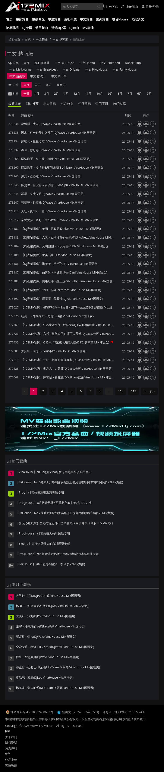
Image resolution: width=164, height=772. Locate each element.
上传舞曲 (129, 6)
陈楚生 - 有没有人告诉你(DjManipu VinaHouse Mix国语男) (60, 185)
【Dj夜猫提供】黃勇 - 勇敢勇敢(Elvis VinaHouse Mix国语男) (61, 229)
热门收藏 (119, 103)
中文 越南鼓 (60, 39)
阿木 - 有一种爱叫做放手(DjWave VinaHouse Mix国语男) (58, 132)
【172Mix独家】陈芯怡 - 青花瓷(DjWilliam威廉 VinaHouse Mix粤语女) (68, 377)
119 (133, 391)
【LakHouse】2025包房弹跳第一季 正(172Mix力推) (50, 564)
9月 (110, 93)
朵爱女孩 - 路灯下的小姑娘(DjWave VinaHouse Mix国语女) (60, 220)
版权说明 (11, 742)
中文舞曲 (86, 19)
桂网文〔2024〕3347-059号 (81, 712)
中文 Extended (110, 63)
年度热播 (84, 103)
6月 (139, 93)
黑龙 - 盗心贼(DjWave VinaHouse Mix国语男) (51, 176)
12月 (77, 93)
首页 (9, 19)
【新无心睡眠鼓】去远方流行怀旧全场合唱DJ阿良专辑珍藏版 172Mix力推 (64, 523)
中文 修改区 (38, 76)
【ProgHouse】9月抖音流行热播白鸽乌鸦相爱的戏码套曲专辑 (57, 554)
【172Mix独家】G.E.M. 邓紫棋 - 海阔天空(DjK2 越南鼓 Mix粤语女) (65, 342)
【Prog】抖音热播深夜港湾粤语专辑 (40, 492)
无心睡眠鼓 (42, 63)
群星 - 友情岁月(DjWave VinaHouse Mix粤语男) (52, 194)
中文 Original (71, 69)
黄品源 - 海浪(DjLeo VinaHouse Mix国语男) (44, 677)
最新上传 (14, 103)
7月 (129, 93)
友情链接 (11, 765)
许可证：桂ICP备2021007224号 (123, 712)
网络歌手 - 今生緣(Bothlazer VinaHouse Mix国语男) (55, 159)
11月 (88, 93)
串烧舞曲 (54, 19)
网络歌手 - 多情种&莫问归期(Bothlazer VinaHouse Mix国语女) (62, 167)
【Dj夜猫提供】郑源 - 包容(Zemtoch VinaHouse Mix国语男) (61, 290)
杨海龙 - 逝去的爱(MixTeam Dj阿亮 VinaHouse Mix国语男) (55, 688)
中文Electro (87, 63)
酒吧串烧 (70, 19)
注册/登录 (150, 6)
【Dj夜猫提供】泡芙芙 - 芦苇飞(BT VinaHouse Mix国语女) (59, 264)
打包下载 (110, 6)
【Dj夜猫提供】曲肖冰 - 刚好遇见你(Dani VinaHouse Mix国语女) (64, 272)
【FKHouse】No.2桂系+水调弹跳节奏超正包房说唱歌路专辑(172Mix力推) (65, 513)
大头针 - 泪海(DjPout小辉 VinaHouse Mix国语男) (53, 351)
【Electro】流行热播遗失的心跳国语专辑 (43, 544)
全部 (26, 63)
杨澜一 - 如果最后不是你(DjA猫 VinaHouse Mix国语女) (57, 316)
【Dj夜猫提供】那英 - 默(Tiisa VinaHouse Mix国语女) (56, 255)
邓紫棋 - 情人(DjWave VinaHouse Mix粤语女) (51, 124)
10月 (100, 93)
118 (120, 391)
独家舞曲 (22, 19)
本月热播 (67, 103)
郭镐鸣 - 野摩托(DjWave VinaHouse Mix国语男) (52, 202)
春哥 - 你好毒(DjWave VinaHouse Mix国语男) (51, 150)
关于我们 (11, 737)
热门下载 (101, 103)
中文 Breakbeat (47, 69)
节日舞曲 (41, 28)
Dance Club (133, 63)
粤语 (49, 85)
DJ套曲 (74, 28)
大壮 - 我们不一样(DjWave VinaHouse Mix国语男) (54, 211)
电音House (120, 19)
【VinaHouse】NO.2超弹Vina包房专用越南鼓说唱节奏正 (54, 472)
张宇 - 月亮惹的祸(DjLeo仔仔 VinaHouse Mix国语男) (50, 626)
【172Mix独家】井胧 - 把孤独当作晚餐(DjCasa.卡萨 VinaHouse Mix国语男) (71, 360)
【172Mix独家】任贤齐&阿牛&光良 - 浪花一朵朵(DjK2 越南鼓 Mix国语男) (70, 307)
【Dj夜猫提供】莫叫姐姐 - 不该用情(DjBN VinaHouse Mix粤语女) (64, 246)
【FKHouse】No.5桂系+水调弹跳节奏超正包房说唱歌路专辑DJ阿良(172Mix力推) (69, 482)
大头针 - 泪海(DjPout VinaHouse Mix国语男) (45, 616)
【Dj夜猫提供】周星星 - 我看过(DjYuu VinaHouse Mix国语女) (62, 299)
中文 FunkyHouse (124, 69)
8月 (120, 93)
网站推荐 (32, 103)
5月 (149, 93)
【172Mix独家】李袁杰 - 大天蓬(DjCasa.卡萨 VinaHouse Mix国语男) (66, 368)
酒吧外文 (138, 19)
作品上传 (11, 760)
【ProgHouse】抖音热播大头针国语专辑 (43, 533)
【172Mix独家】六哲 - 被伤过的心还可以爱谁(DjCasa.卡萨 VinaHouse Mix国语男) (75, 334)
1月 (66, 93)
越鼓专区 (38, 19)
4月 (37, 93)
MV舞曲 (88, 28)
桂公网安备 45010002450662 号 (32, 712)
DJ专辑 (27, 28)
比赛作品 (12, 28)
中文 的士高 (59, 76)
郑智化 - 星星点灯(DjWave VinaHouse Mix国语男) (54, 141)
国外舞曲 (102, 19)
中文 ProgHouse (96, 69)
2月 (56, 93)
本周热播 (49, 103)
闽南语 (61, 85)
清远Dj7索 (58, 28)
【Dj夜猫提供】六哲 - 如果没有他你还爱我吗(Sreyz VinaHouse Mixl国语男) (71, 237)
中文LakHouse (64, 63)
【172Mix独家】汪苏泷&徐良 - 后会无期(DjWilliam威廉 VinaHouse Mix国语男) (73, 325)
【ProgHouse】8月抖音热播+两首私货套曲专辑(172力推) (54, 503)
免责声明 (11, 748)
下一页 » (149, 391)
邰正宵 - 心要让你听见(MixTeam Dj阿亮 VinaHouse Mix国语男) (58, 667)
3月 (46, 93)
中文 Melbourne (20, 69)
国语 (38, 85)
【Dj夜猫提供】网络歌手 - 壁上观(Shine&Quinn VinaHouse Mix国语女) (68, 281)
